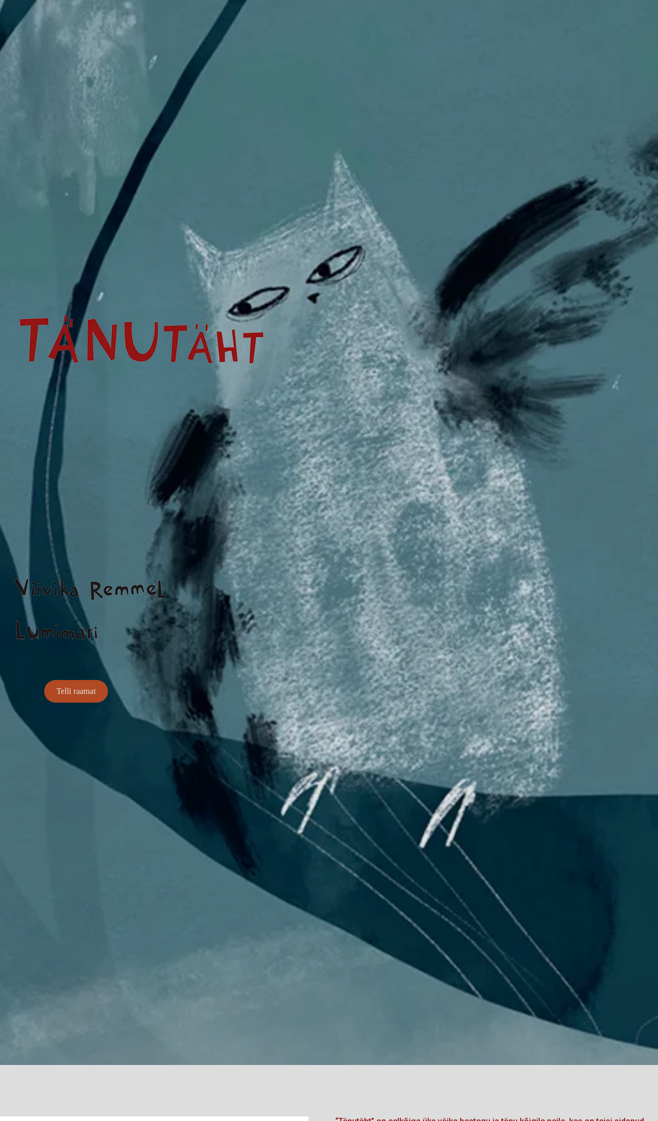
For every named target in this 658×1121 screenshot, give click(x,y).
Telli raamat (76, 691)
